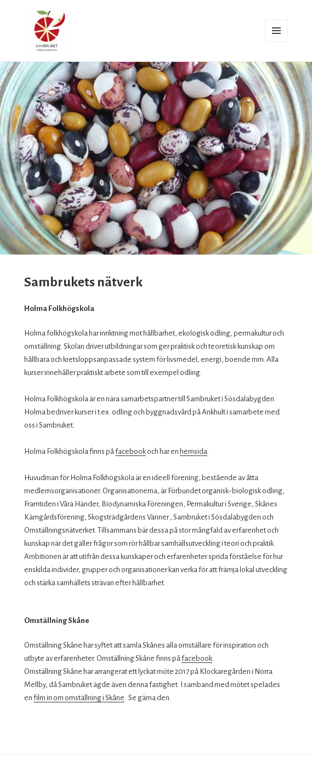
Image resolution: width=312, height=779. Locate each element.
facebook (130, 451)
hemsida (193, 451)
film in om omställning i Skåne (78, 698)
